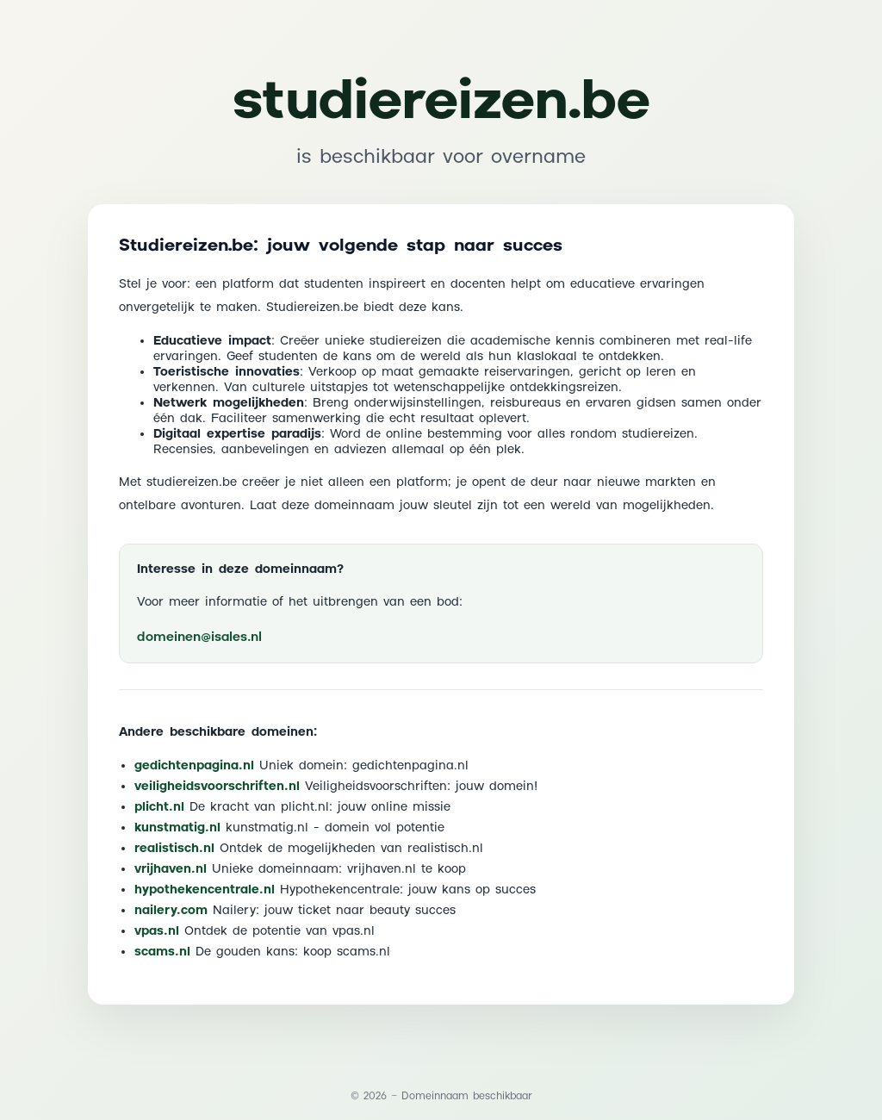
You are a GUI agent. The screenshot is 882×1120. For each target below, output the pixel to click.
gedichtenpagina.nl (194, 766)
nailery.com (171, 911)
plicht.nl (159, 807)
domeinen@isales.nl (199, 637)
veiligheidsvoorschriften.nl (217, 786)
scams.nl (162, 952)
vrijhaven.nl (170, 869)
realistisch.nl (174, 849)
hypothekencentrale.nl (204, 890)
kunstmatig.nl (177, 828)
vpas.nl (156, 931)
